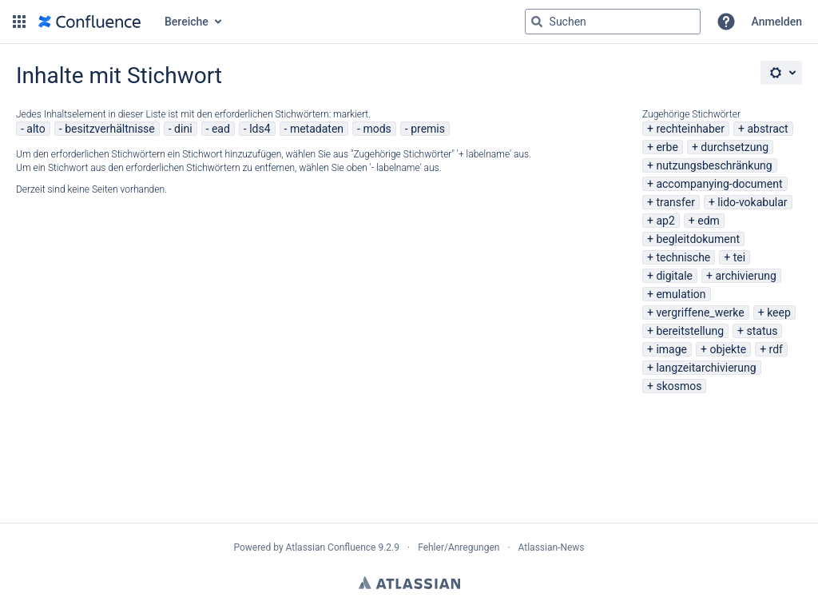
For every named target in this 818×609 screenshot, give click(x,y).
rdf (776, 349)
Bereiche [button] (186, 21)
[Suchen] (536, 21)
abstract (767, 128)
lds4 (259, 128)
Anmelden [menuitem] (777, 21)
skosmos (678, 386)
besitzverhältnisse (110, 128)
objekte (727, 349)
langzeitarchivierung (706, 367)
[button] (19, 22)
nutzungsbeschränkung (714, 165)
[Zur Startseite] (89, 21)
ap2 (665, 220)
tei (739, 257)
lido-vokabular (752, 202)
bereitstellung (690, 330)
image (671, 349)
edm (708, 220)
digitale (674, 275)
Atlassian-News (551, 547)
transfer (675, 202)
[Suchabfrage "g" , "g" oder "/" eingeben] (613, 21)
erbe (666, 147)
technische (683, 257)
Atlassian (409, 582)
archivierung (745, 275)
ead (221, 128)
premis (428, 128)
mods (377, 128)
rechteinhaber (690, 128)
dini (183, 128)
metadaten (316, 128)
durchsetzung (734, 147)
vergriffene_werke (700, 312)
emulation (680, 294)
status (762, 330)
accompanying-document (719, 183)
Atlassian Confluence (331, 547)
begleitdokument (698, 239)
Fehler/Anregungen (458, 547)
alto (35, 128)
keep (779, 312)
